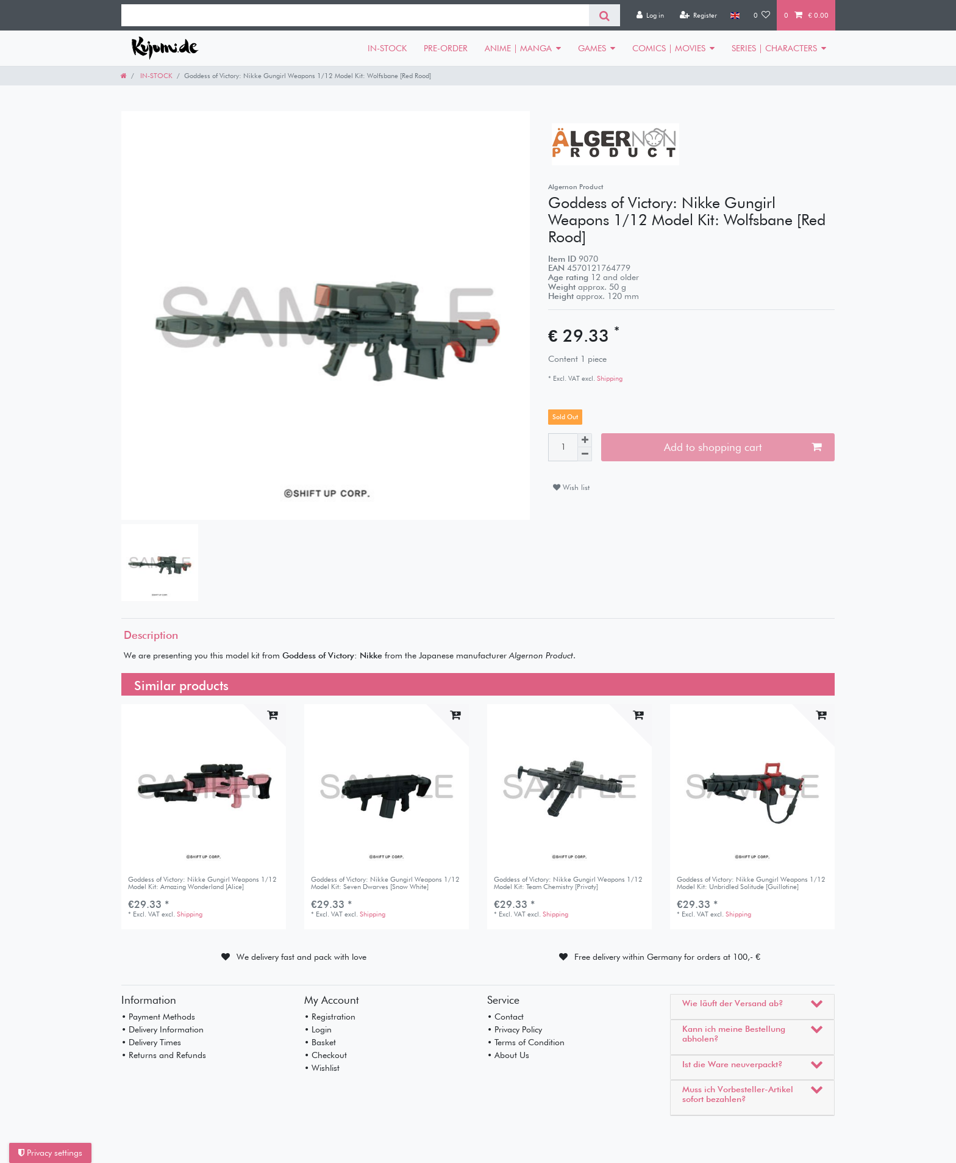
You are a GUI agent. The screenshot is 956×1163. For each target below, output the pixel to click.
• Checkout (325, 1055)
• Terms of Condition (526, 1042)
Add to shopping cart (742, 447)
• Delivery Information (162, 1029)
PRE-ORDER (446, 48)
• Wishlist (322, 1068)
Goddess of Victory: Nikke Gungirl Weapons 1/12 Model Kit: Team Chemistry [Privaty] (568, 883)
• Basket (320, 1042)
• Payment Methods (158, 1016)
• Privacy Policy (514, 1029)
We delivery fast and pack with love (301, 957)
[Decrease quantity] (584, 454)
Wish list (571, 487)
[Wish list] (762, 15)
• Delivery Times (151, 1042)
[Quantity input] (562, 447)
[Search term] (355, 15)
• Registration (329, 1016)
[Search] (604, 15)
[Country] (735, 15)
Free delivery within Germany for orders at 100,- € (667, 957)
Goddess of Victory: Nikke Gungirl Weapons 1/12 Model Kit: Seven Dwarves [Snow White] (385, 883)
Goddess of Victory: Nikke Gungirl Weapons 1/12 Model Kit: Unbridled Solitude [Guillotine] (751, 883)
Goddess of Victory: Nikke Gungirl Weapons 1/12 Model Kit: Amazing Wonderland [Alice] (202, 883)
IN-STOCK (387, 48)
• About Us (508, 1055)
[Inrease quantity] (584, 440)
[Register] (698, 15)
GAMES (592, 48)
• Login (318, 1029)
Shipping (608, 378)
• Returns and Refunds (163, 1055)
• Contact (505, 1016)
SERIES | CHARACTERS (774, 48)
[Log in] (650, 15)
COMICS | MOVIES (668, 48)
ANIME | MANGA (518, 48)
